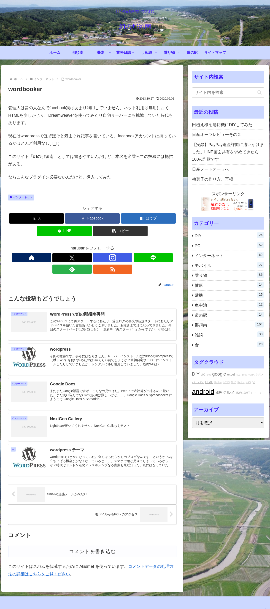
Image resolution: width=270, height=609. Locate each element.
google (219, 373)
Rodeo (217, 382)
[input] (228, 92)
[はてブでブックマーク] (148, 218)
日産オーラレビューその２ (216, 134)
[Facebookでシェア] (92, 218)
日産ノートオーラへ (210, 169)
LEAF (209, 382)
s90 (203, 374)
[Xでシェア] (36, 218)
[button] (120, 231)
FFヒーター (257, 393)
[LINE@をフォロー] (97, 257)
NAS (248, 382)
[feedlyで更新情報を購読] (108, 257)
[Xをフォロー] (76, 257)
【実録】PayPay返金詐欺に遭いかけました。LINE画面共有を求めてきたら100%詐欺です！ (228, 152)
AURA (251, 374)
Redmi (241, 382)
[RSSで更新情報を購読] (118, 257)
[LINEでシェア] (64, 231)
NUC (233, 382)
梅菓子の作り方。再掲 (212, 179)
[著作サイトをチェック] (66, 257)
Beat (244, 374)
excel (231, 374)
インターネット (21, 197)
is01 (238, 374)
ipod (208, 374)
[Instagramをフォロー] (87, 257)
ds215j (226, 382)
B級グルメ (225, 392)
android (203, 391)
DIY (196, 373)
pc (253, 382)
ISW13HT (243, 393)
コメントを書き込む (92, 544)
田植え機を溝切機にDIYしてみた (222, 124)
